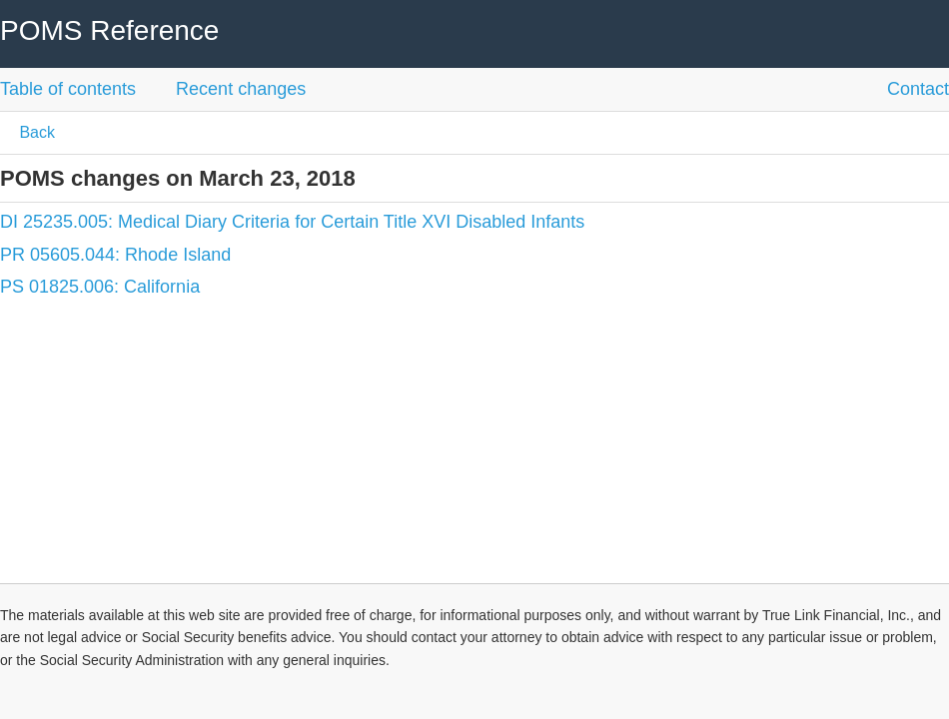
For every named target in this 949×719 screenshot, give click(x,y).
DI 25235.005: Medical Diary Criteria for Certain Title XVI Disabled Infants (292, 222)
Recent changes (241, 89)
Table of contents (68, 89)
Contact (918, 89)
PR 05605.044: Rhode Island (115, 255)
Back (35, 132)
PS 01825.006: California (100, 287)
